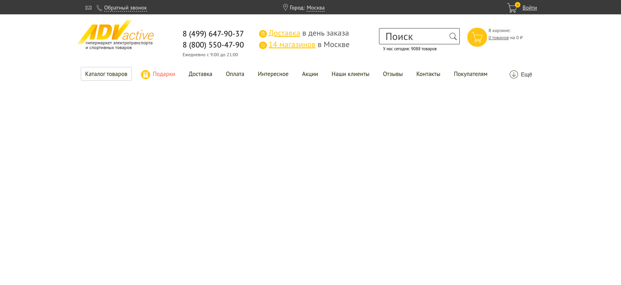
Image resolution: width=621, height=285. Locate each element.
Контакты (428, 74)
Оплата (235, 74)
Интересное (273, 74)
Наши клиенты (350, 74)
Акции (310, 74)
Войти (529, 7)
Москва (316, 7)
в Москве (304, 44)
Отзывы (393, 74)
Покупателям (471, 74)
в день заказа (304, 33)
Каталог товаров (106, 74)
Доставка (201, 74)
